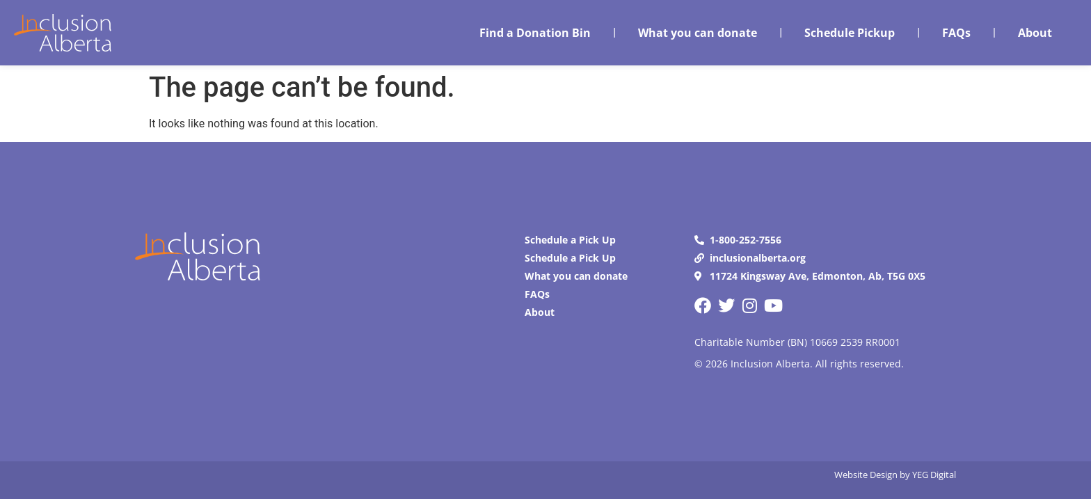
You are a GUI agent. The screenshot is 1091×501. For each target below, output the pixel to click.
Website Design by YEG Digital (895, 474)
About (1035, 32)
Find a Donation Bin (535, 32)
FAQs (956, 32)
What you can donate (697, 32)
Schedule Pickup (849, 32)
